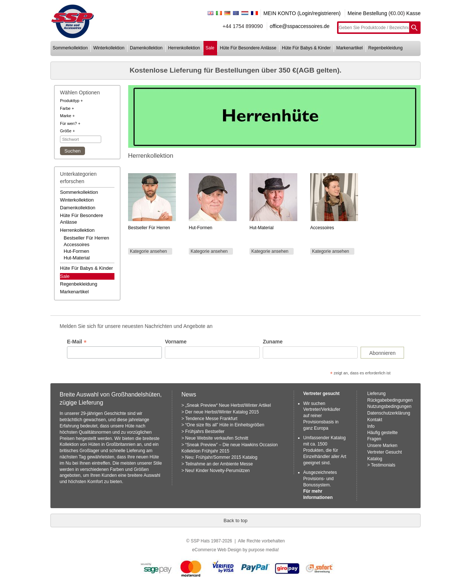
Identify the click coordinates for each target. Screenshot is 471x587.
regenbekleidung (385, 47)
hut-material (77, 258)
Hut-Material (261, 227)
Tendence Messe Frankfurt (211, 418)
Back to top (235, 520)
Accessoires (322, 227)
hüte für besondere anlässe (248, 47)
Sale (65, 276)
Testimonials (383, 465)
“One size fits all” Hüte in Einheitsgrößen (224, 424)
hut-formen (76, 251)
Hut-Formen (200, 227)
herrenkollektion (184, 47)
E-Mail (76, 341)
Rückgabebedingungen (389, 400)
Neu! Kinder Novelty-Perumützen (217, 470)
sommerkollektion (70, 47)
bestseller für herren (86, 238)
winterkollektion (108, 47)
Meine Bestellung (367, 13)
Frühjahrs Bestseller (204, 431)
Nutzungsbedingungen (389, 406)
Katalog (374, 458)
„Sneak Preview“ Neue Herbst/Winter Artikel (228, 405)
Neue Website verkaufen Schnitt (216, 438)
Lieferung (376, 393)
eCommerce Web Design (216, 549)
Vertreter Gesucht (384, 452)
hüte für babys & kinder (306, 47)
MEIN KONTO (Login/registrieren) (302, 13)
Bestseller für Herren (149, 227)
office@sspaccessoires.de (300, 26)
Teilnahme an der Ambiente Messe (219, 464)
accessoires (76, 244)
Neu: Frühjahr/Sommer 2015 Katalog (221, 457)
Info (371, 426)
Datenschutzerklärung (388, 413)
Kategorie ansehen (148, 251)
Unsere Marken (382, 445)
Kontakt (374, 419)
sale (210, 47)
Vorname (176, 342)
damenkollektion (146, 47)
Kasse (413, 13)
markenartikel (349, 47)
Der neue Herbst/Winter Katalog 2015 (222, 412)
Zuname (273, 342)
